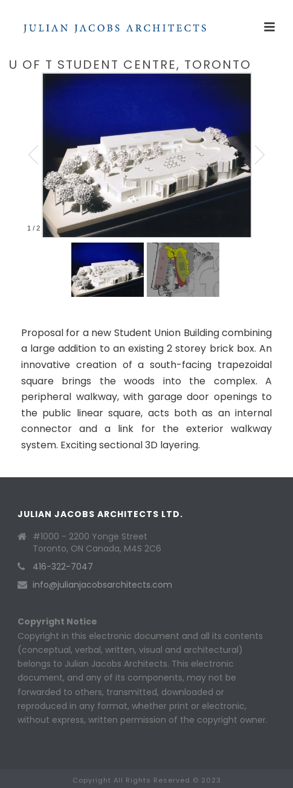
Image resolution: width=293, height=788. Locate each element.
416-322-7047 (63, 566)
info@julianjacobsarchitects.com (102, 584)
